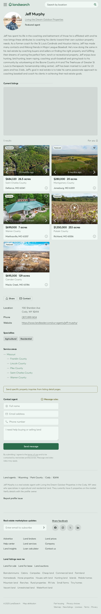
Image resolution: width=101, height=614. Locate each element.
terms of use (33, 454)
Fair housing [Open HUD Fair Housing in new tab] (59, 603)
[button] (4, 4)
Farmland (79, 572)
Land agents (9, 477)
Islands (72, 577)
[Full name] (31, 406)
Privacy (94, 607)
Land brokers (29, 538)
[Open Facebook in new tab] (55, 527)
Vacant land (9, 587)
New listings (68, 607)
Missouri (11, 354)
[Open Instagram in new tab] (63, 527)
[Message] (31, 433)
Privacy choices (73, 603)
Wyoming (23, 477)
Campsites (35, 572)
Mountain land (10, 582)
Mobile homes (85, 577)
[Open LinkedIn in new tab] (78, 527)
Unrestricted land (25, 587)
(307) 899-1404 (29, 317)
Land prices (51, 538)
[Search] (95, 4)
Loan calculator (31, 548)
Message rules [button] (49, 399)
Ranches (24, 582)
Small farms (63, 582)
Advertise (7, 538)
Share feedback (60, 520)
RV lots (51, 582)
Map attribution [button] (29, 603)
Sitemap (57, 607)
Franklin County (18, 358)
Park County (36, 477)
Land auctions (41, 565)
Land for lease (25, 565)
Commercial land (64, 572)
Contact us (50, 548)
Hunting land (61, 577)
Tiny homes (76, 582)
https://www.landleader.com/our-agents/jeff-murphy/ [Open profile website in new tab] (49, 322)
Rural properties (38, 582)
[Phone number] (31, 422)
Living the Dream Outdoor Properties (44, 19)
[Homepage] (19, 4)
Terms (86, 607)
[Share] (10, 298)
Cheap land (48, 572)
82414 (56, 477)
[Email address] (31, 414)
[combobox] (71, 4)
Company (50, 543)
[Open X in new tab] (70, 527)
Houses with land (44, 577)
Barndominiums (11, 572)
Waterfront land (44, 587)
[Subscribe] (44, 527)
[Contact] (24, 298)
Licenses (78, 607)
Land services (30, 543)
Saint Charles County (21, 372)
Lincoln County (18, 363)
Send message (31, 446)
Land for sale (9, 565)
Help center (9, 543)
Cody (47, 477)
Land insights (10, 548)
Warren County (18, 377)
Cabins (24, 572)
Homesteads (9, 577)
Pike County (16, 368)
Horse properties (26, 577)
